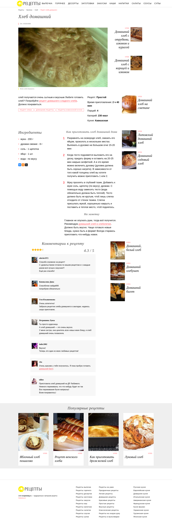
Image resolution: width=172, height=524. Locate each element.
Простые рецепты (106, 504)
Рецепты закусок (83, 500)
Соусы (148, 3)
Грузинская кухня (141, 513)
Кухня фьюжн (139, 507)
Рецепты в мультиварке (109, 517)
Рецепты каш (81, 504)
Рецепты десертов (84, 494)
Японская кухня (140, 517)
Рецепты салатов (83, 510)
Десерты (73, 3)
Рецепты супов (82, 517)
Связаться (22, 498)
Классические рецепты (109, 510)
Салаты (136, 3)
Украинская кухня (141, 510)
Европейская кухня (141, 490)
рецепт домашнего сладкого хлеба (58, 100)
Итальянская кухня (141, 497)
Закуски (102, 3)
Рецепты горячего (83, 490)
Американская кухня (142, 500)
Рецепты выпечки (83, 487)
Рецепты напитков (84, 507)
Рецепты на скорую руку (109, 513)
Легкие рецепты (106, 494)
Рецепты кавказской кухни (70, 110)
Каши (113, 3)
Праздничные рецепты (108, 490)
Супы (157, 3)
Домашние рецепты (45, 110)
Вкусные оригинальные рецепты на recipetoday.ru (30, 489)
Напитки (124, 3)
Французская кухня (141, 504)
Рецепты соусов (83, 513)
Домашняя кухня (140, 494)
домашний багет (46, 369)
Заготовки (87, 3)
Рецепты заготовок (84, 497)
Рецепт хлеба (26, 110)
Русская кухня (139, 487)
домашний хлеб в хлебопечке (95, 224)
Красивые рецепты (107, 500)
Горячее (60, 3)
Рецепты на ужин (106, 487)
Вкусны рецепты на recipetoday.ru (28, 3)
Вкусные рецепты (106, 507)
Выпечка (47, 3)
